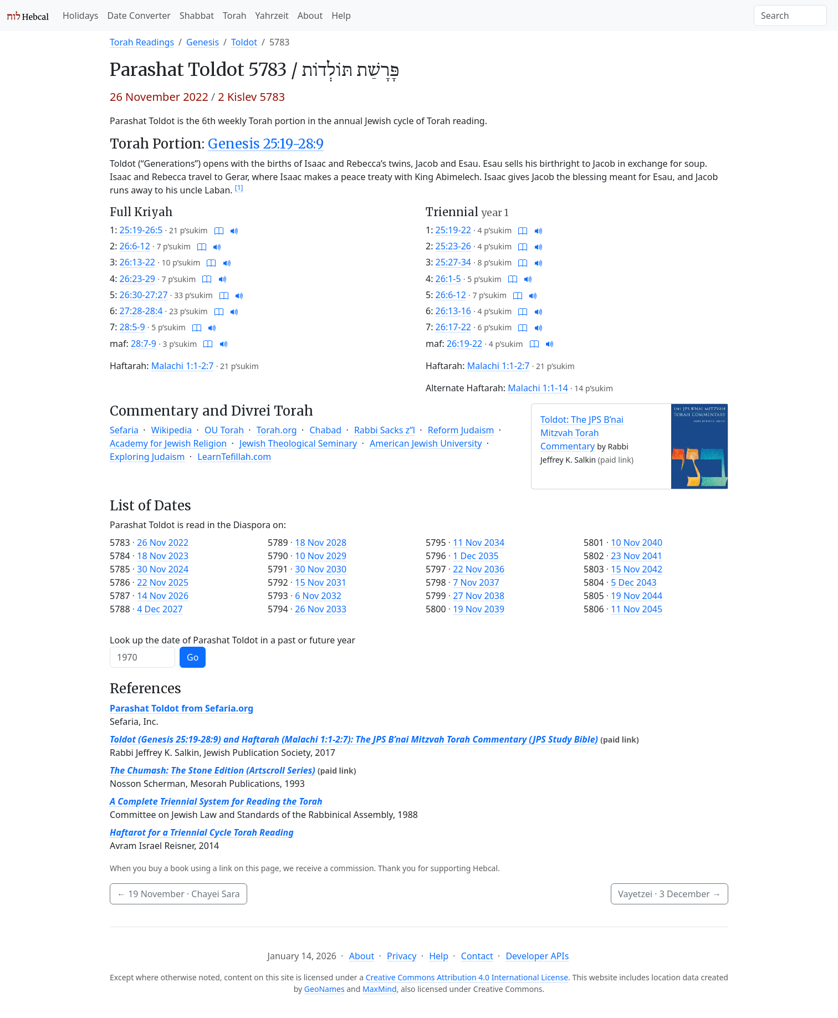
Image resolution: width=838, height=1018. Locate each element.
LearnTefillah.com (234, 457)
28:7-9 (143, 343)
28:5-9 (132, 327)
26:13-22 (137, 262)
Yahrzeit (272, 15)
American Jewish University (426, 443)
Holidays (80, 15)
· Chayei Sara (178, 894)
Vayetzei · (669, 894)
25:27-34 (453, 262)
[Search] (790, 15)
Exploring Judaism (147, 457)
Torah (235, 15)
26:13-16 (453, 311)
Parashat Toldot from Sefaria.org (181, 708)
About (310, 15)
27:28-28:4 (141, 311)
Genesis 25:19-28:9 (266, 143)
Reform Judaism (461, 430)
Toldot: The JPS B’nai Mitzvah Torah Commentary (582, 432)
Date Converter (138, 15)
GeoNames (324, 989)
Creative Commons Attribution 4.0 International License (467, 977)
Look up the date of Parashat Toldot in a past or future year (232, 640)
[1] (239, 187)
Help (341, 15)
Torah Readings (142, 42)
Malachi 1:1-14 (538, 388)
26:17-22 (453, 327)
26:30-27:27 (144, 295)
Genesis (202, 42)
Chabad (325, 430)
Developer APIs (537, 956)
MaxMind (379, 989)
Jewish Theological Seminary (298, 443)
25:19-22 (453, 230)
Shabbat (197, 15)
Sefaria (124, 430)
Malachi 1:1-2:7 (182, 366)
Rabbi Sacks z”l (384, 430)
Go (192, 657)
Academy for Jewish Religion (168, 443)
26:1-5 (448, 279)
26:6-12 (135, 246)
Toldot (244, 42)
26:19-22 (464, 343)
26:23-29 (137, 279)
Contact (477, 956)
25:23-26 (453, 246)
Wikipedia (171, 430)
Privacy (401, 956)
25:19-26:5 (141, 230)
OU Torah (224, 430)
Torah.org (277, 430)
